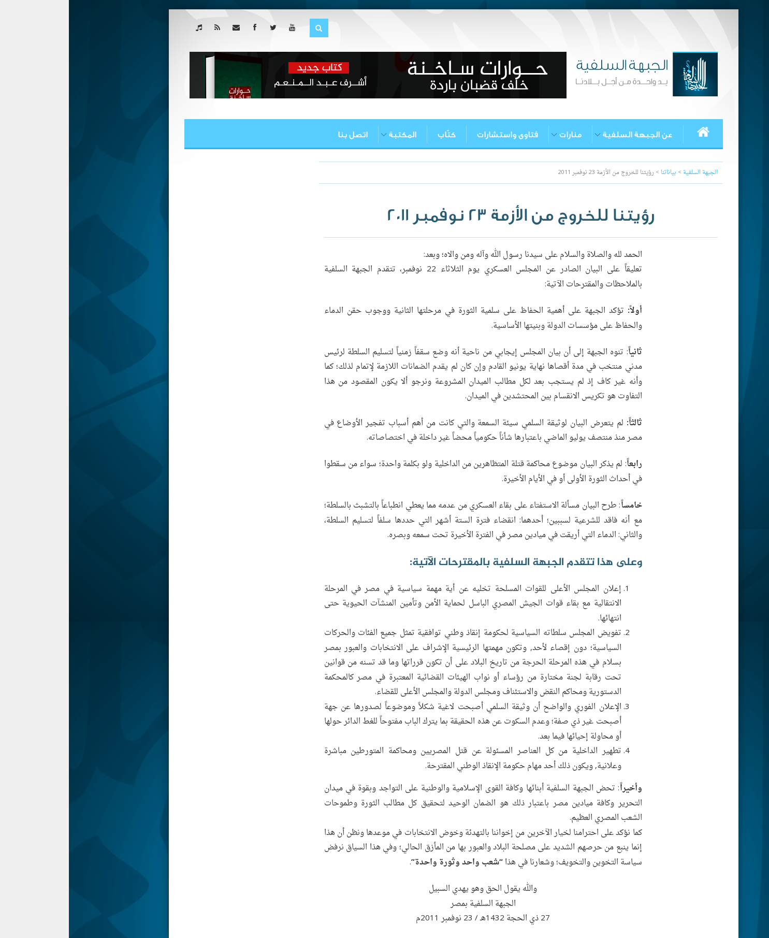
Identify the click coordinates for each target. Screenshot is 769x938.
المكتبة (333, 134)
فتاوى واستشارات (438, 134)
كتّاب (378, 134)
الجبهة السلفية (631, 172)
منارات (501, 134)
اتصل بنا (284, 134)
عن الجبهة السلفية (569, 134)
